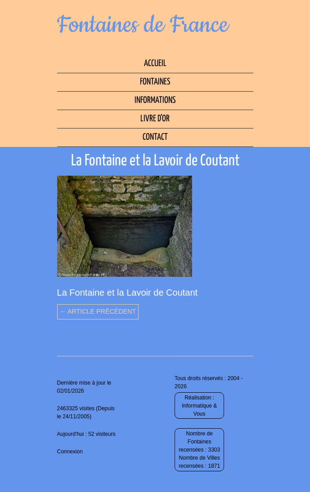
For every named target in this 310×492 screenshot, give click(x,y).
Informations (155, 100)
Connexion (70, 451)
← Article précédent (98, 311)
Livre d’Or (155, 119)
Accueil (155, 63)
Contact (155, 137)
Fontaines (155, 82)
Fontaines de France (143, 25)
